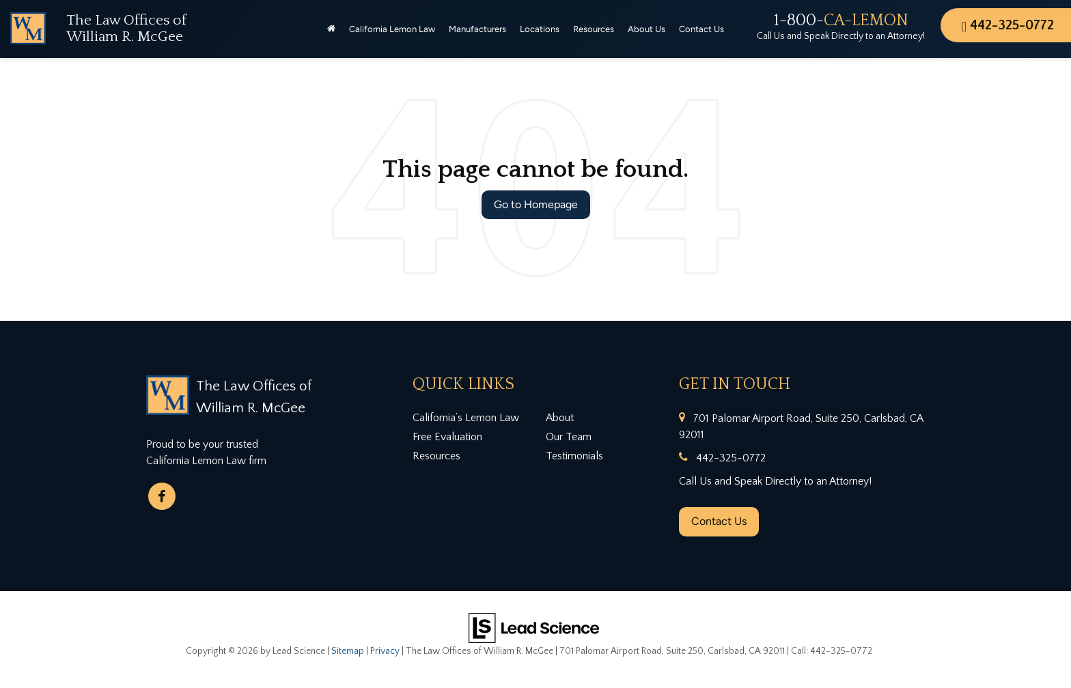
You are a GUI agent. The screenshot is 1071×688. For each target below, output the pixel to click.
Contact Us (719, 521)
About (560, 418)
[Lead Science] (534, 626)
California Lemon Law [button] (392, 29)
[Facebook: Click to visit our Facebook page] (162, 496)
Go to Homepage (536, 204)
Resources (436, 456)
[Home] (331, 29)
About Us (646, 29)
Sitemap (347, 651)
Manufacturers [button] (477, 29)
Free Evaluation (447, 437)
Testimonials (574, 456)
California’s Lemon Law (466, 418)
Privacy (385, 651)
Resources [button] (593, 29)
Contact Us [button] (701, 29)
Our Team (569, 437)
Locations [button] (539, 29)
